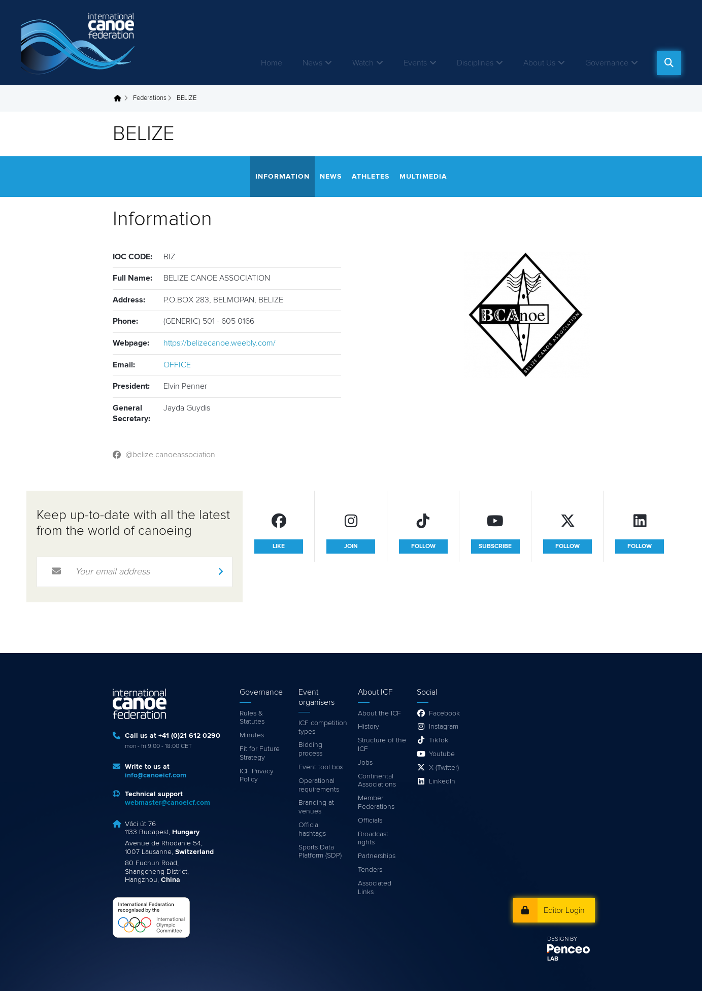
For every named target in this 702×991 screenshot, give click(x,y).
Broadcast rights (373, 838)
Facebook (444, 713)
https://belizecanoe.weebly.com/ (219, 343)
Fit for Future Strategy (260, 753)
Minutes (252, 735)
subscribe (495, 546)
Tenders (370, 869)
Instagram (443, 726)
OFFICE (177, 365)
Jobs (365, 762)
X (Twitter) (444, 767)
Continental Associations (377, 781)
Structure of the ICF (382, 745)
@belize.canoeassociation (170, 455)
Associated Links (374, 888)
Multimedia (423, 176)
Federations (149, 98)
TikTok (438, 740)
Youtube (442, 754)
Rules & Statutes (252, 718)
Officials (370, 820)
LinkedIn (442, 781)
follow (423, 546)
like (279, 546)
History (368, 726)
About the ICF (379, 713)
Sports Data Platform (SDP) (320, 852)
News (312, 63)
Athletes (370, 176)
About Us (539, 63)
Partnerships (376, 856)
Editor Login (564, 910)
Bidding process (310, 749)
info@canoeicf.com (155, 775)
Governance (606, 63)
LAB (552, 959)
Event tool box (320, 767)
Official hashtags (312, 829)
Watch (363, 63)
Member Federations (376, 802)
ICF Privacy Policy (257, 775)
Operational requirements (318, 785)
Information (282, 176)
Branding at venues (316, 807)
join (351, 546)
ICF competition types (322, 727)
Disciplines (475, 63)
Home (271, 63)
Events (415, 63)
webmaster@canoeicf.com (167, 802)
